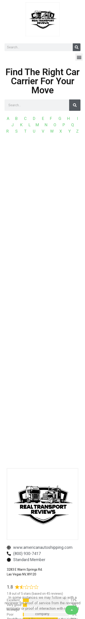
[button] (79, 57)
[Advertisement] (42, 187)
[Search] (76, 47)
